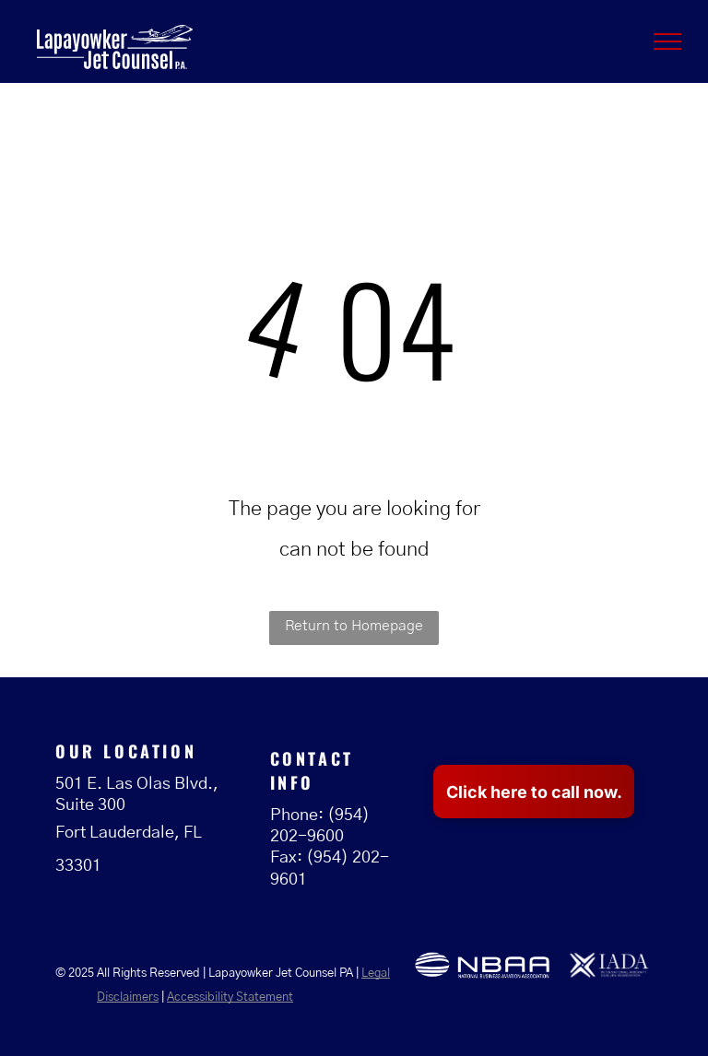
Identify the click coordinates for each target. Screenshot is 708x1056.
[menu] (667, 41)
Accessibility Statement (230, 997)
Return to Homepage (354, 625)
